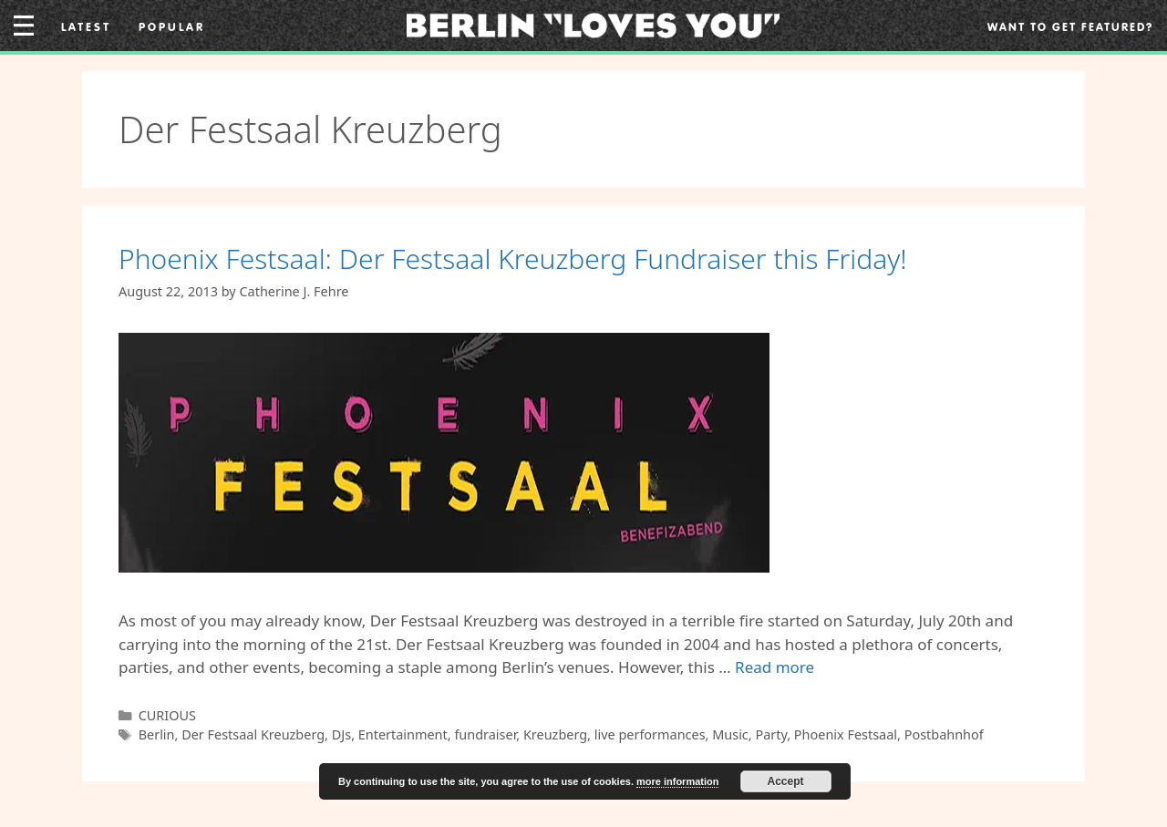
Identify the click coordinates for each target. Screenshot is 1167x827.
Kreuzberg (555, 734)
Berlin (157, 734)
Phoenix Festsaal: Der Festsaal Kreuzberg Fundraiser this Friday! (513, 258)
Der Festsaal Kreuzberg (253, 734)
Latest (86, 26)
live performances (650, 734)
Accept (786, 781)
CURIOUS (167, 715)
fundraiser (485, 734)
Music (730, 734)
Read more (774, 666)
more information (677, 781)
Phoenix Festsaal (845, 734)
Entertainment (403, 734)
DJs (341, 734)
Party (771, 734)
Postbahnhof (944, 734)
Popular (172, 26)
